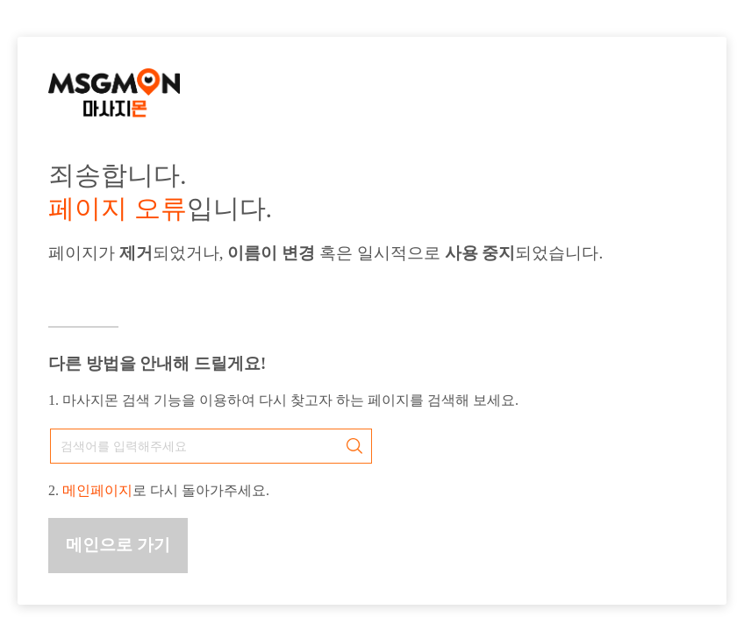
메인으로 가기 (118, 544)
